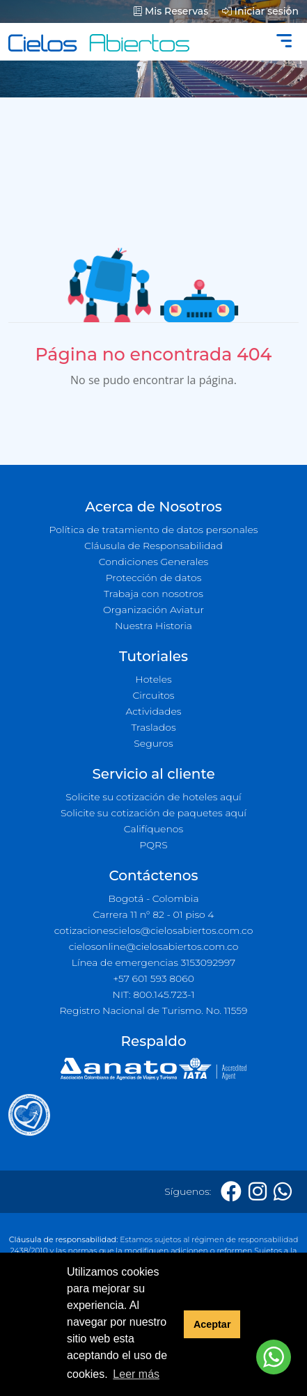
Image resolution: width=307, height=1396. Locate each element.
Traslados (153, 727)
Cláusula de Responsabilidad (153, 545)
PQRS (153, 845)
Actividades (153, 711)
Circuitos (153, 695)
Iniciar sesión (260, 11)
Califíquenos (153, 829)
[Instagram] (258, 1192)
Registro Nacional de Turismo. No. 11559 (154, 1010)
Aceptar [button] (212, 1324)
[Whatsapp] (283, 1192)
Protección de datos (154, 577)
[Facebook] (231, 1192)
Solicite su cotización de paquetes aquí (153, 813)
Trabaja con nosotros (153, 593)
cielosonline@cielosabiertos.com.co (154, 946)
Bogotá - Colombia (153, 898)
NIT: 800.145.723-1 (154, 994)
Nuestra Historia (153, 625)
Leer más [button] (136, 1374)
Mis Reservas (171, 11)
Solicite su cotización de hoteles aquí (153, 797)
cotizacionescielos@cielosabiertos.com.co (153, 930)
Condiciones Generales (154, 561)
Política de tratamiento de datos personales (153, 529)
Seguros (153, 743)
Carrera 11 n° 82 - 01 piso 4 (153, 914)
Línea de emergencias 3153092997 (153, 962)
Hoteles (153, 679)
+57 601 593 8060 (153, 978)
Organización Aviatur (153, 609)
